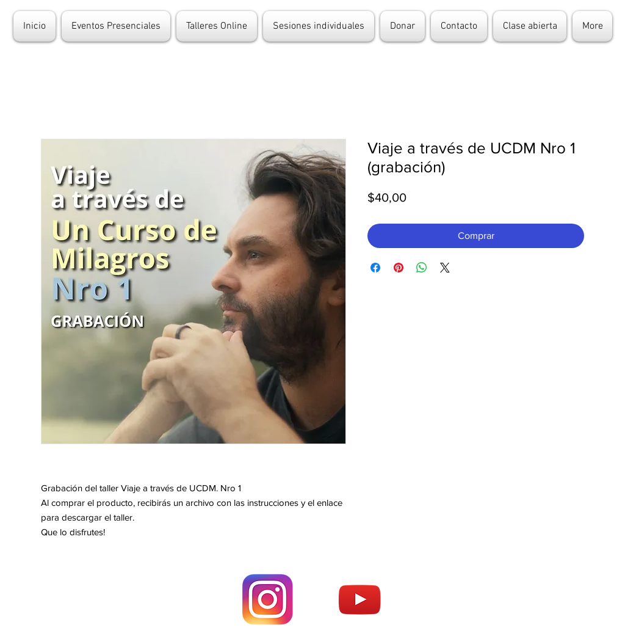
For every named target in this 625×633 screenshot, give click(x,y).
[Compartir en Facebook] (375, 267)
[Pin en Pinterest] (398, 267)
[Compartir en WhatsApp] (421, 267)
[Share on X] (445, 267)
